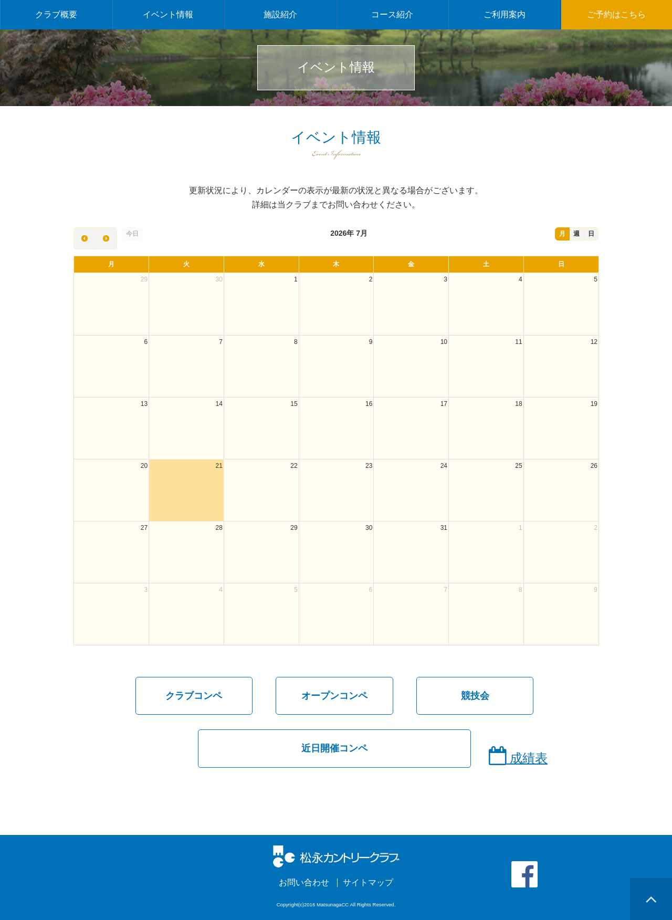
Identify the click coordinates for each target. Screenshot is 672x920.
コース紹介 (392, 14)
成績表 (518, 755)
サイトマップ (368, 883)
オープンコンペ (334, 696)
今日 (132, 233)
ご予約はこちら (616, 14)
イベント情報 (168, 14)
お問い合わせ (304, 883)
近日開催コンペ (334, 748)
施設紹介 (280, 14)
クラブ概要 (56, 14)
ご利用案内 (505, 14)
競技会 (475, 696)
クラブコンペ (193, 696)
